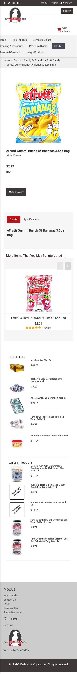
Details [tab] (14, 219)
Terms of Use (11, 608)
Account (66, 3)
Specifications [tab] (31, 219)
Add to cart (16, 192)
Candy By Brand (33, 60)
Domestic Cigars (42, 39)
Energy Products (35, 52)
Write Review (14, 155)
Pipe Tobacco (19, 39)
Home (7, 60)
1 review (46, 327)
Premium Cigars (38, 46)
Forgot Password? (14, 612)
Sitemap (8, 625)
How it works (11, 595)
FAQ (45, 3)
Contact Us (10, 599)
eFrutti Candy (52, 60)
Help (54, 3)
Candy (57, 46)
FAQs (6, 604)
